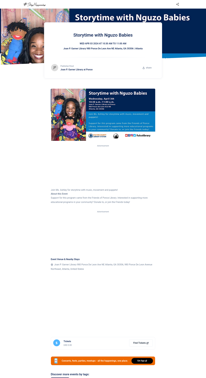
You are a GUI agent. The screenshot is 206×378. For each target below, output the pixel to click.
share (147, 67)
